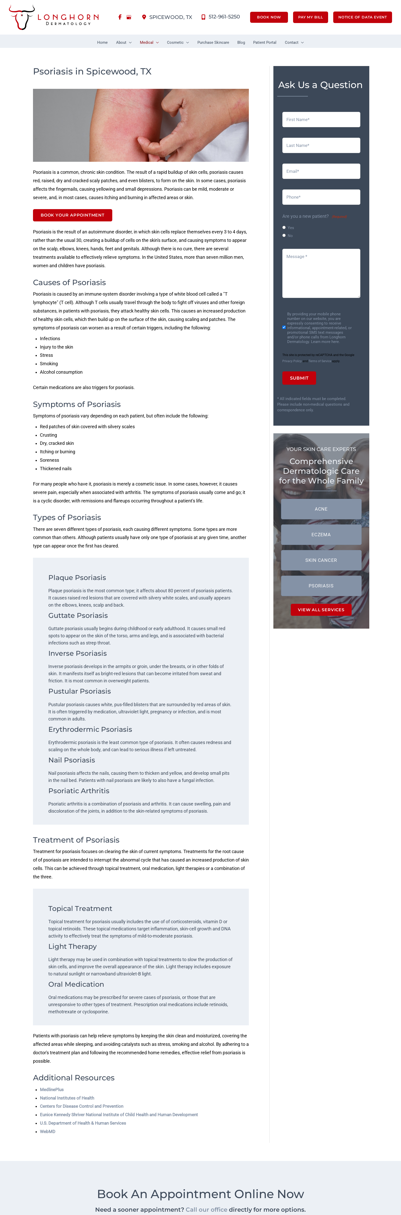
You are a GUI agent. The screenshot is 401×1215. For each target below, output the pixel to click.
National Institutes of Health (68, 1102)
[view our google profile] (129, 17)
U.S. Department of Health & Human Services (86, 1128)
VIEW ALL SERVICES (321, 607)
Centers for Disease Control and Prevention (84, 1111)
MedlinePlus (52, 1094)
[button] (266, 17)
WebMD (48, 1136)
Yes (291, 225)
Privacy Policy (292, 359)
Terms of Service (320, 359)
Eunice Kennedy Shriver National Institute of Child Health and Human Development (124, 1120)
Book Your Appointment (73, 213)
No (290, 234)
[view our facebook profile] (120, 17)
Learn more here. (325, 339)
